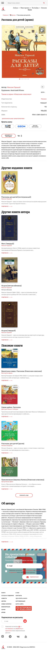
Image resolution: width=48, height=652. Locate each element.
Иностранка (24, 8)
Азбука (15, 8)
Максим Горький (13, 87)
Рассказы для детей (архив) (12, 443)
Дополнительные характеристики (13, 118)
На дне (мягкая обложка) (11, 286)
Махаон (44, 8)
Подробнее (6, 206)
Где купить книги (21, 598)
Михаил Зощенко (6, 445)
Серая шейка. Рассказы (11, 407)
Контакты (19, 595)
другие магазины (35, 126)
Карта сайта (19, 604)
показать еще (24, 495)
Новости (4, 598)
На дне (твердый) (8, 330)
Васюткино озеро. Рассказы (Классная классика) (21, 371)
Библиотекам (5, 606)
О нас (17, 592)
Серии (3, 609)
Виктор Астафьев (6, 373)
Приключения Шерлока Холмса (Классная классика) (22, 480)
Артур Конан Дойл (7, 481)
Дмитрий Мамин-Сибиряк (9, 409)
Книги (30, 10)
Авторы (3, 601)
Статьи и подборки (7, 595)
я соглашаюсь (28, 570)
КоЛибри (35, 8)
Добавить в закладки (8, 136)
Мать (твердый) (7, 243)
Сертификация (20, 601)
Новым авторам (6, 604)
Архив (3, 612)
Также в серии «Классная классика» (16, 94)
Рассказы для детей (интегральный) (16, 197)
